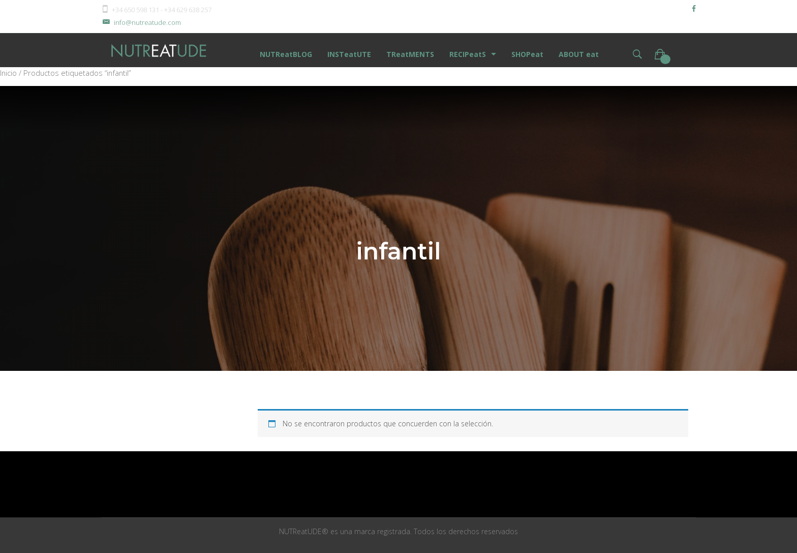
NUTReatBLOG (286, 54)
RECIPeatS (467, 54)
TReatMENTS (410, 54)
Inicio (8, 73)
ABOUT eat (579, 54)
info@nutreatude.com (141, 22)
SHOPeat (527, 54)
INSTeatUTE (349, 54)
